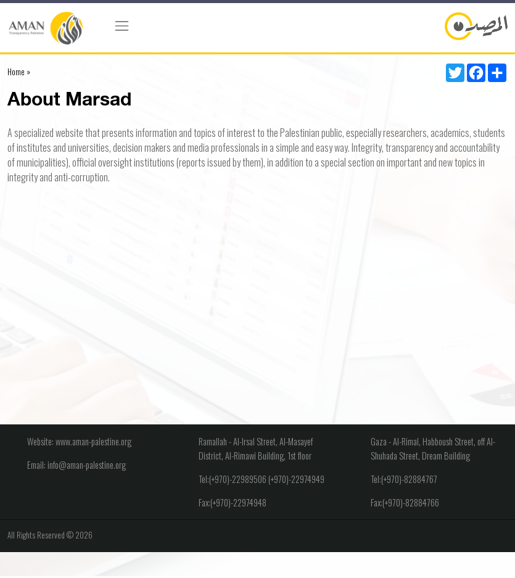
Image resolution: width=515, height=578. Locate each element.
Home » (18, 71)
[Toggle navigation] (121, 26)
